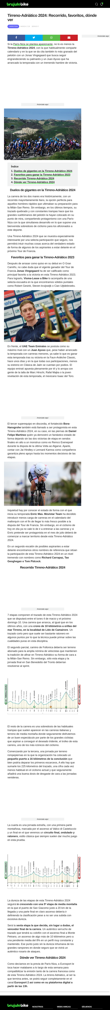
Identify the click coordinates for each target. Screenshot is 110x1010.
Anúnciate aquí (42, 104)
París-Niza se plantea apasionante (33, 44)
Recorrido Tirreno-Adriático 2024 (34, 178)
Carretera (13, 26)
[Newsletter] (101, 4)
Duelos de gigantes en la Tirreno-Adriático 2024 (43, 171)
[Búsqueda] (96, 4)
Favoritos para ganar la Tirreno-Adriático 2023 (42, 174)
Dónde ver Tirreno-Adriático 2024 (34, 182)
